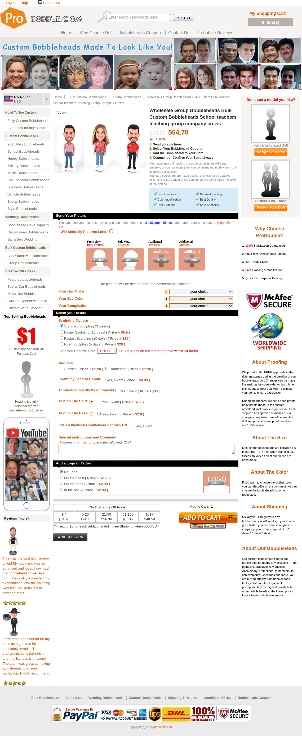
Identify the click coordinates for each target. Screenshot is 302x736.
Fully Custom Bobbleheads (28, 121)
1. (150, 144)
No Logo (70, 474)
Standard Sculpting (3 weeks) (87, 326)
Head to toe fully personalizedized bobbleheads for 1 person (26, 406)
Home (58, 97)
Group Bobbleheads (23, 263)
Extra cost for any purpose (27, 128)
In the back (86, 492)
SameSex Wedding (22, 239)
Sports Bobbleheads (23, 201)
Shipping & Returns (183, 698)
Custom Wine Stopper (24, 308)
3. (150, 153)
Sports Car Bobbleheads (26, 287)
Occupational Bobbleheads (28, 180)
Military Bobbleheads (23, 166)
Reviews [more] (16, 518)
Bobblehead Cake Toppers (28, 225)
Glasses (83, 369)
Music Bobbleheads (22, 173)
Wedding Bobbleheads (22, 217)
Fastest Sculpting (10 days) (97, 338)
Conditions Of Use (218, 698)
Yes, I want (128, 380)
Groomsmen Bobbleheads (27, 232)
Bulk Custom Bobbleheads (25, 248)
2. (150, 148)
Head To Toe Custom (21, 112)
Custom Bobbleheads (21, 136)
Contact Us (73, 698)
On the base (87, 485)
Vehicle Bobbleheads (23, 194)
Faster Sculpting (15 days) (97, 332)
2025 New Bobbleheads (26, 144)
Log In (11, 3)
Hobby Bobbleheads (23, 159)
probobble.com (163, 727)
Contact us (49, 3)
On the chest (87, 480)
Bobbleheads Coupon (254, 698)
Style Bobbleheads (22, 209)
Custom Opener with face (27, 301)
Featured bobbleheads (25, 279)
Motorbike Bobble (21, 294)
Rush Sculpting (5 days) (94, 344)
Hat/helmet (131, 369)
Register (26, 3)
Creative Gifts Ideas (20, 271)
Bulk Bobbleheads (45, 698)
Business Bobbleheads (25, 187)
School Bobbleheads (23, 151)
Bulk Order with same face (28, 256)
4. (150, 157)
